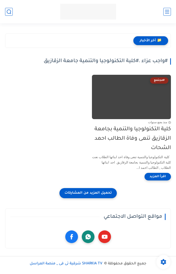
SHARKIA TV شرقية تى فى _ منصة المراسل (66, 264)
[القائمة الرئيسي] (167, 12)
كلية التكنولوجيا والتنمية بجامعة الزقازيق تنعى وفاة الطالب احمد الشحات (132, 138)
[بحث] (9, 12)
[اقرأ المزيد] (158, 176)
